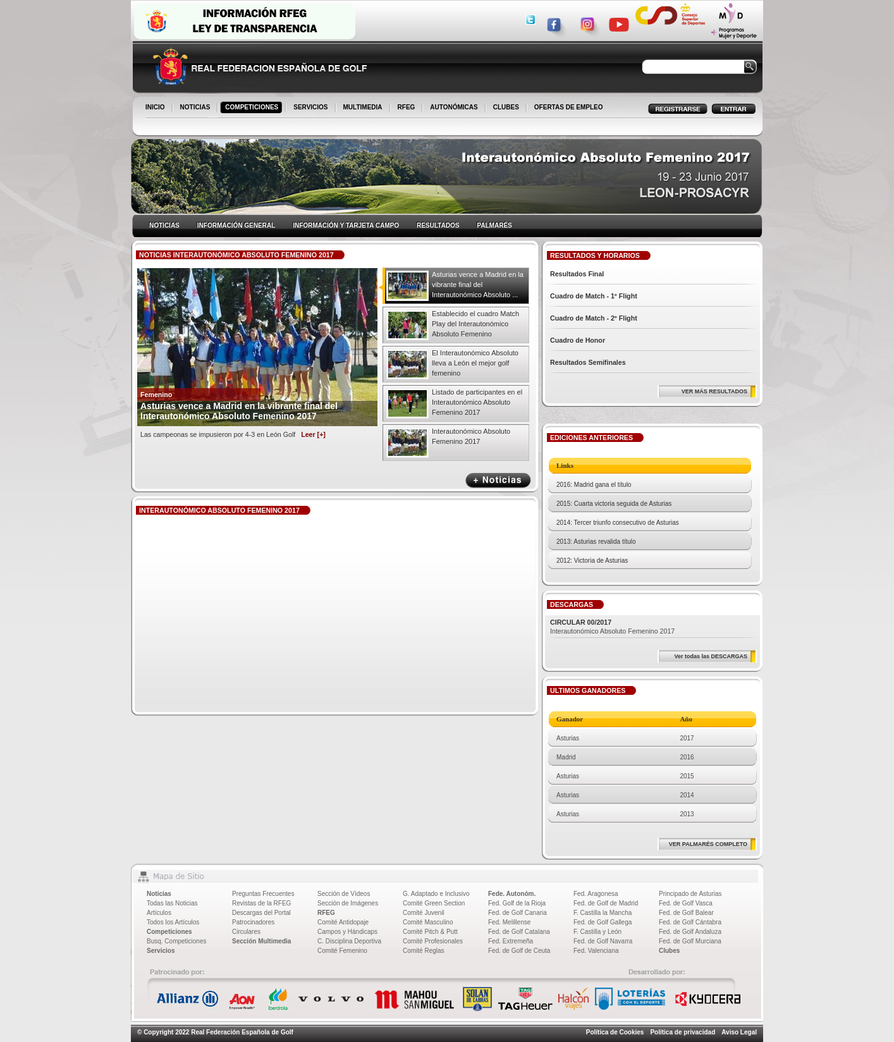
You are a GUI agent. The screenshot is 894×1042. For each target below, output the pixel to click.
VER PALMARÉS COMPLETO (708, 844)
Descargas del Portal (261, 912)
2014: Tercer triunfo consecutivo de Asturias (617, 522)
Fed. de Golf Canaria (517, 912)
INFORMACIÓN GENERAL (236, 225)
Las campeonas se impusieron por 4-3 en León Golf (233, 434)
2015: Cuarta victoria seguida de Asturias (613, 503)
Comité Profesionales (433, 941)
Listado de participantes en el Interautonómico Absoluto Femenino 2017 (477, 402)
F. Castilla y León (597, 931)
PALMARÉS (494, 225)
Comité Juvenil (423, 912)
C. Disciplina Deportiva (349, 941)
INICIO (156, 108)
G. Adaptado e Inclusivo (436, 893)
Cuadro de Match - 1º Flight (593, 296)
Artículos (159, 912)
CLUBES (506, 107)
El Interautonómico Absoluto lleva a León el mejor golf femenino (475, 363)
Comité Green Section (434, 903)
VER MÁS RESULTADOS (714, 391)
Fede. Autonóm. (512, 893)
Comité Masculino (428, 922)
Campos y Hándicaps (347, 931)
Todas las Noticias (172, 903)
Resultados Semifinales (588, 362)
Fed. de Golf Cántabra (690, 922)
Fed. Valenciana (596, 950)
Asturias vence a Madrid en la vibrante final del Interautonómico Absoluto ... (478, 284)
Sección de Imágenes (347, 903)
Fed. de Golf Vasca (686, 903)
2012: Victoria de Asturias (592, 560)
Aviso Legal (739, 1032)
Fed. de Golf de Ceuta (519, 950)
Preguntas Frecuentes (263, 893)
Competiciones (169, 931)
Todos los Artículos (173, 922)
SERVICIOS (311, 108)
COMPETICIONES (252, 108)
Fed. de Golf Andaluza (690, 931)
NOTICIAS (196, 108)
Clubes (669, 950)
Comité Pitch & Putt (430, 931)
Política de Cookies (615, 1032)
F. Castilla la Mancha (602, 912)
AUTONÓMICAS (453, 107)
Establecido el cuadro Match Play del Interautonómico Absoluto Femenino (475, 324)
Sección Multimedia (261, 941)
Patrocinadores (253, 922)
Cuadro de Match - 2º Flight (593, 318)
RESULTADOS (438, 225)
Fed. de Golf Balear (686, 912)
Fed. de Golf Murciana (690, 941)
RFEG (407, 108)
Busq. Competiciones (177, 941)
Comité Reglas (423, 950)
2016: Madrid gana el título (593, 484)
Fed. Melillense (509, 922)
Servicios (161, 950)
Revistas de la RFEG (261, 903)
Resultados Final (577, 274)
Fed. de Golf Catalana (519, 931)
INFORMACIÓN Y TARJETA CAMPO (346, 225)
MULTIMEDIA (363, 108)
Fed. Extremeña (510, 941)
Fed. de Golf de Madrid (605, 903)
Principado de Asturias (690, 893)
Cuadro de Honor (577, 340)
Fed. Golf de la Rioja (517, 903)
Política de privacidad (682, 1032)
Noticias (159, 893)
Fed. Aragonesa (595, 893)
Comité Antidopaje (343, 922)
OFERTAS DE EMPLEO (568, 107)
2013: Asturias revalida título (596, 541)
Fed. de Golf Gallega (602, 922)
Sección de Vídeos (343, 893)
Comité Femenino (342, 950)
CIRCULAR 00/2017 (580, 622)
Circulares (246, 931)
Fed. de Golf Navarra (602, 941)
